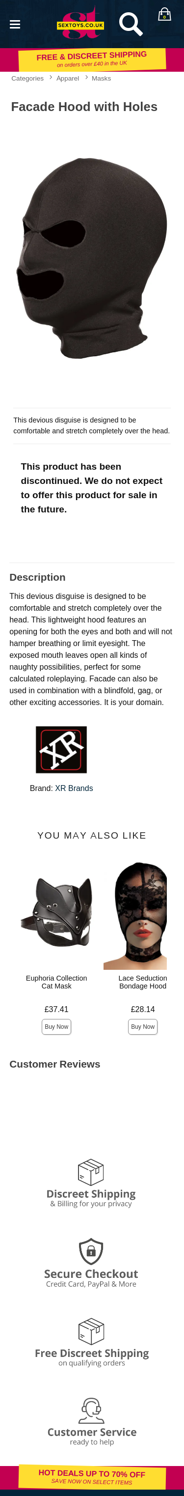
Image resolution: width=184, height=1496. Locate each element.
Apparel (67, 78)
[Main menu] (15, 23)
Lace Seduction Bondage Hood (143, 982)
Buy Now (56, 1026)
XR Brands (74, 788)
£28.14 (143, 1009)
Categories (27, 78)
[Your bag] (164, 14)
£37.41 (57, 1009)
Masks (101, 78)
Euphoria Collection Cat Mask (56, 982)
